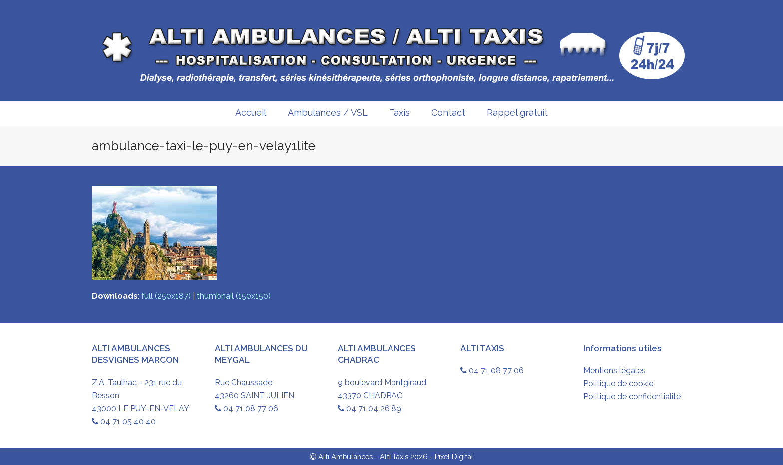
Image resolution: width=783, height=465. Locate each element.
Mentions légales (614, 370)
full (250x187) (166, 296)
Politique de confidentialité (632, 396)
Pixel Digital (454, 456)
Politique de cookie (618, 383)
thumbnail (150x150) (234, 296)
